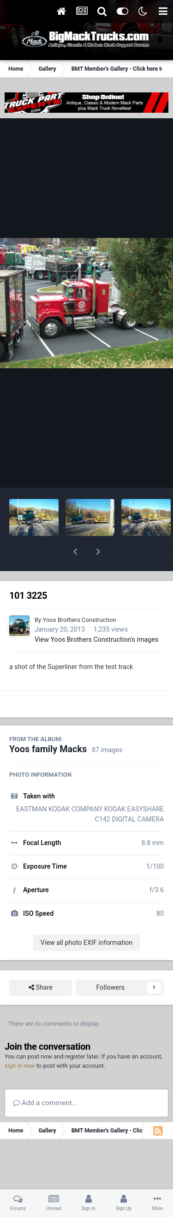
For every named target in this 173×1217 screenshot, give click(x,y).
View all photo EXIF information (86, 918)
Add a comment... (45, 1079)
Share (41, 963)
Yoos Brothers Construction (79, 595)
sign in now (20, 1041)
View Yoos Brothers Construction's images (96, 615)
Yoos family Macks (48, 725)
